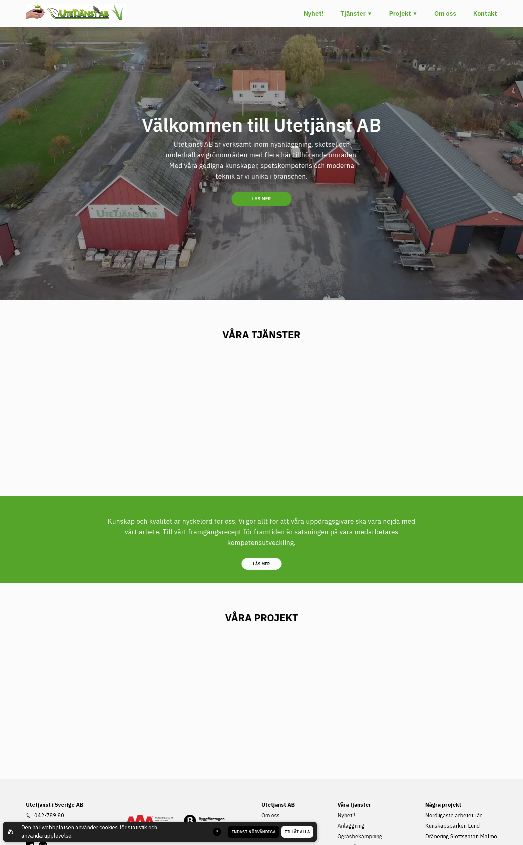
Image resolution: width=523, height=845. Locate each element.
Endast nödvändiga (253, 831)
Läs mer (261, 199)
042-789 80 (49, 815)
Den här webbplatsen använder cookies (69, 827)
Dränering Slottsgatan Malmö (461, 836)
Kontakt (485, 13)
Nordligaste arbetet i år (453, 815)
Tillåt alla (297, 831)
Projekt (400, 13)
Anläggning (351, 825)
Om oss (445, 13)
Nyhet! (314, 13)
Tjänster (353, 13)
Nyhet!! (346, 815)
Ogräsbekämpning (360, 836)
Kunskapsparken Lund (452, 825)
